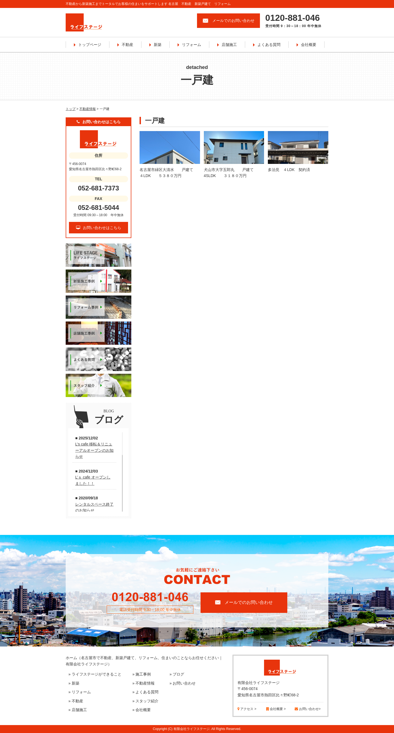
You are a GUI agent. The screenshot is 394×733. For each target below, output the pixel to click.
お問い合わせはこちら (98, 227)
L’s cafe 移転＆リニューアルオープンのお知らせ (94, 450)
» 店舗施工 (77, 710)
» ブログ (177, 674)
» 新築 (73, 683)
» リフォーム (79, 692)
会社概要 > (276, 709)
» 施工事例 (141, 674)
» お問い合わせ (183, 683)
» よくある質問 (145, 692)
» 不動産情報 (143, 683)
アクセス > (246, 709)
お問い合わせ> (307, 709)
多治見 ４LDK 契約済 (289, 169)
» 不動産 (75, 701)
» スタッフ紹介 (145, 701)
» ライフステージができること (94, 674)
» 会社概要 (141, 710)
